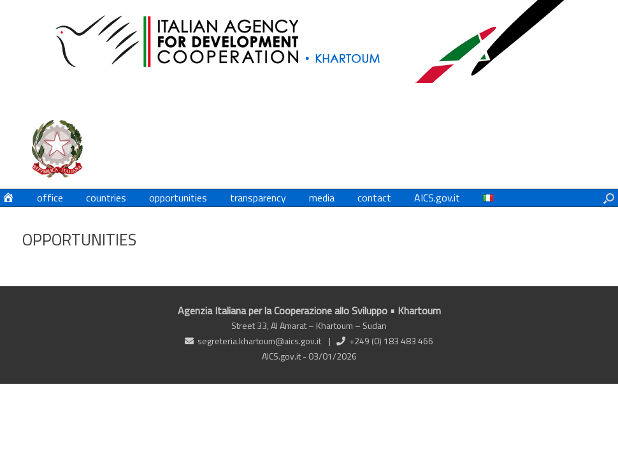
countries (106, 197)
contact (374, 197)
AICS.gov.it (437, 197)
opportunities (178, 197)
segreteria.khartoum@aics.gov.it (259, 340)
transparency (258, 197)
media (321, 197)
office (50, 197)
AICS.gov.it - (285, 356)
